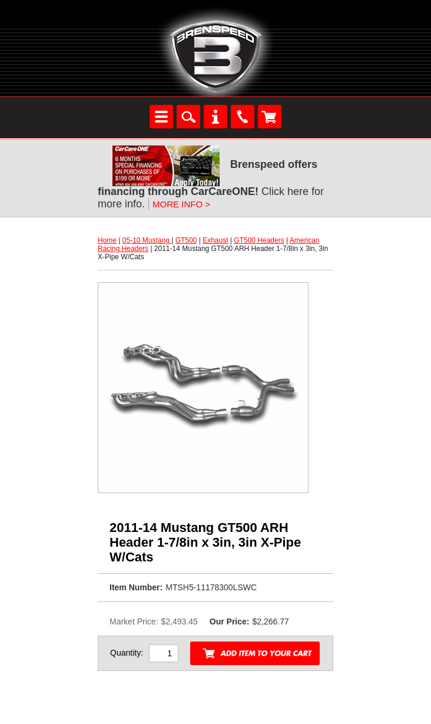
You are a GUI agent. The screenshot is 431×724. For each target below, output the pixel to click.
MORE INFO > (181, 204)
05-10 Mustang (146, 240)
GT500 (186, 240)
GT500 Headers (259, 240)
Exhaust (215, 240)
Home (107, 240)
